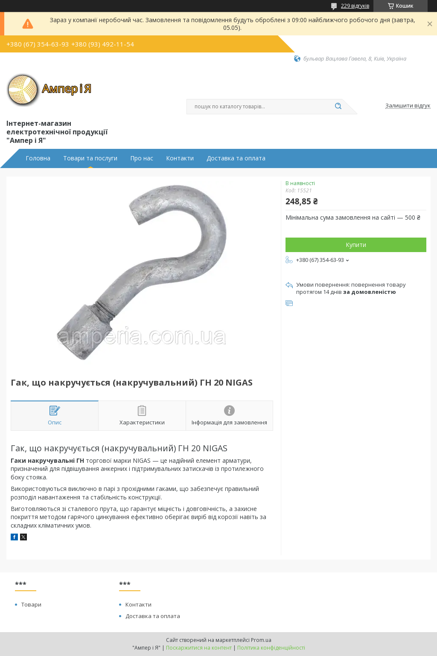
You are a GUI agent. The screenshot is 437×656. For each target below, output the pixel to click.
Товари (31, 604)
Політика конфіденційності (271, 647)
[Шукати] (338, 106)
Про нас (141, 158)
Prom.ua (261, 640)
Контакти (180, 158)
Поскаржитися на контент (199, 647)
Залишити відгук (408, 106)
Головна (38, 158)
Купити (356, 245)
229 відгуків (355, 5)
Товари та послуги (90, 158)
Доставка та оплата (236, 158)
